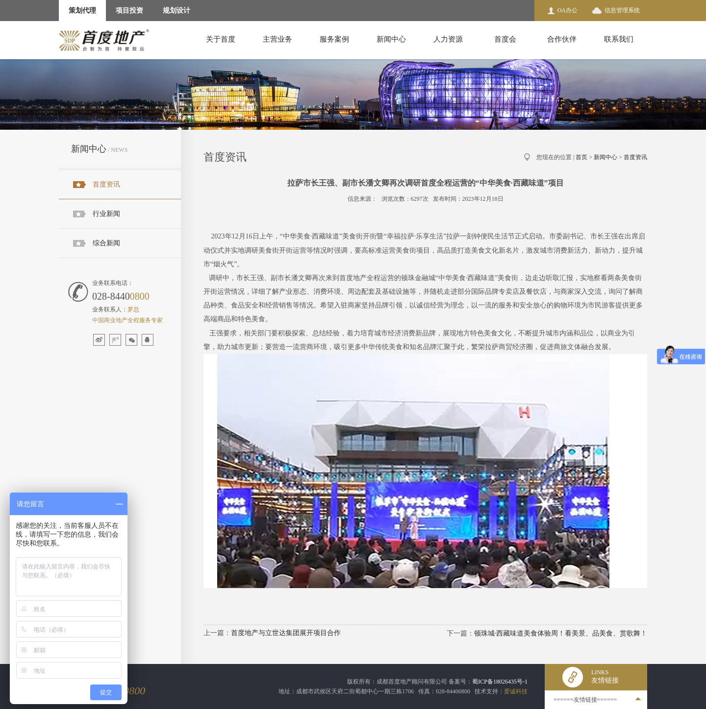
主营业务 (277, 39)
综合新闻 (106, 243)
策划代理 (82, 10)
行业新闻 (106, 213)
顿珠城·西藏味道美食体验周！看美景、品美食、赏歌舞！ (561, 633)
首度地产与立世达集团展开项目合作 (286, 633)
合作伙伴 (562, 39)
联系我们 (618, 39)
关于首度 (220, 39)
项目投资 (129, 10)
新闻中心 (391, 39)
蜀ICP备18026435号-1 (500, 681)
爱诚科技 (516, 691)
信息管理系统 (622, 10)
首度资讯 (106, 184)
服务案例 (334, 39)
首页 (581, 157)
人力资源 (448, 39)
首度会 (505, 39)
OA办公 (567, 10)
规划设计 (176, 10)
